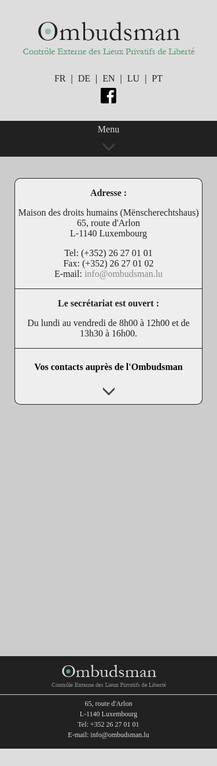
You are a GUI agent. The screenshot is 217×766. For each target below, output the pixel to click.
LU (133, 78)
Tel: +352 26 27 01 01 (108, 724)
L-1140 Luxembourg (109, 714)
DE (84, 78)
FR (60, 78)
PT (157, 78)
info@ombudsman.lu (123, 274)
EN (108, 78)
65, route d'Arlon (109, 704)
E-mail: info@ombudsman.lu (108, 735)
